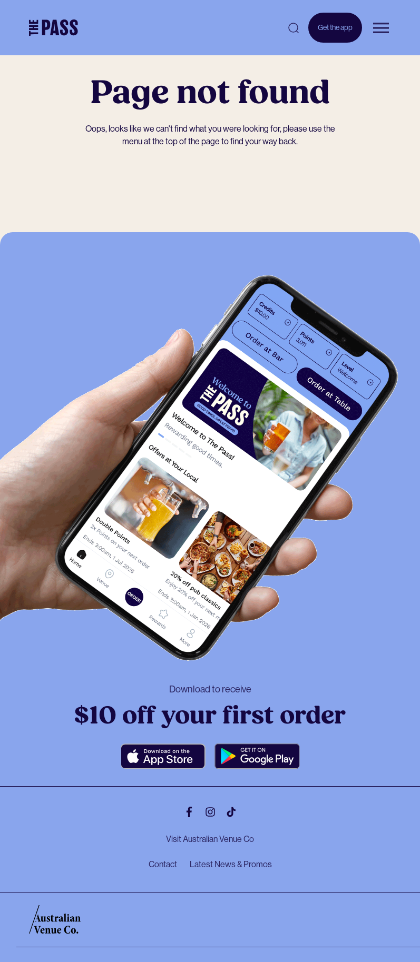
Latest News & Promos (231, 864)
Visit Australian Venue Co (210, 839)
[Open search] (293, 28)
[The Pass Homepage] (53, 27)
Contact (163, 864)
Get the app (335, 27)
